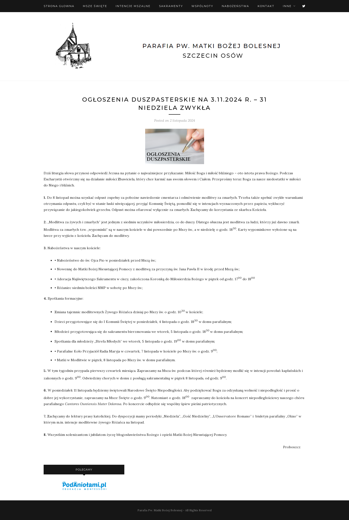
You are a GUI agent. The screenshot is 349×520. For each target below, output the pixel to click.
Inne (287, 6)
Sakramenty (171, 6)
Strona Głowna (59, 6)
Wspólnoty (202, 6)
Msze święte (95, 6)
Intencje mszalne (133, 6)
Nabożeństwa (235, 6)
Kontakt (266, 6)
